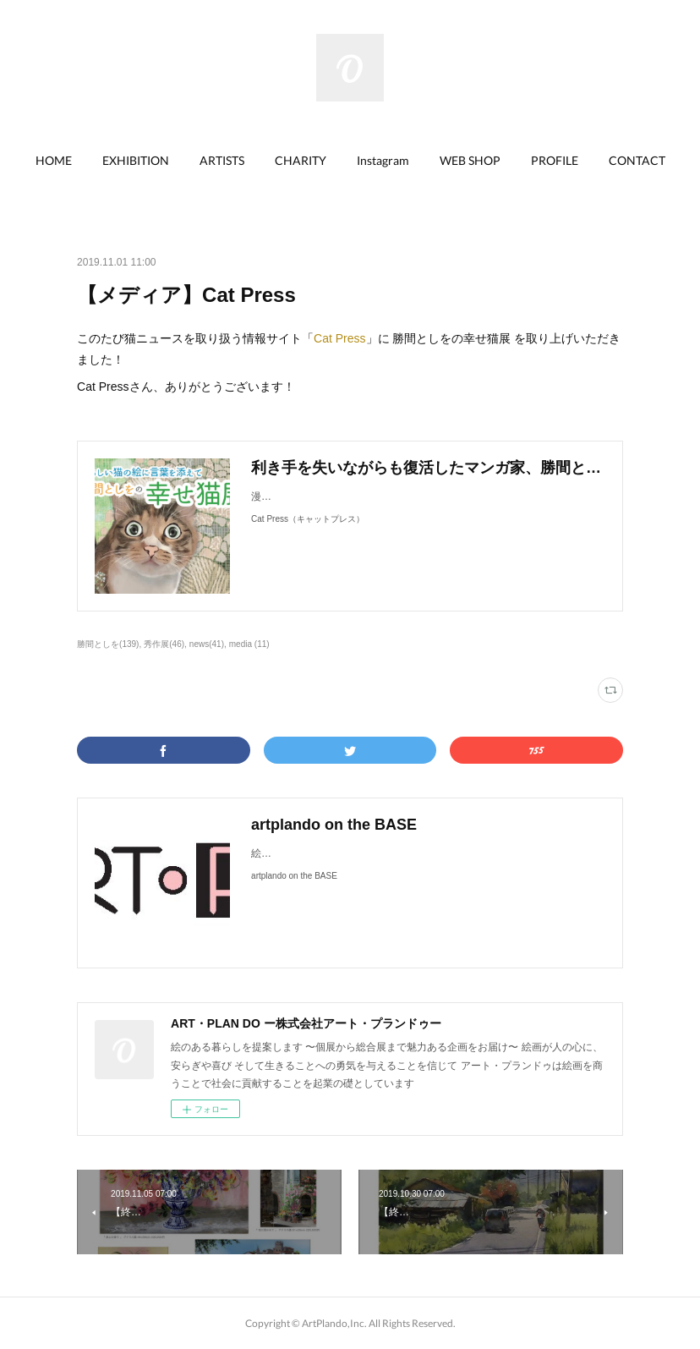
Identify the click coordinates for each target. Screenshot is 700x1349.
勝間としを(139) (108, 644)
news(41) (206, 644)
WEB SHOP (470, 160)
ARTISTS (222, 160)
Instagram (383, 160)
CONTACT (637, 160)
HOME (54, 160)
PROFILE (554, 160)
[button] (54, 160)
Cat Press (339, 338)
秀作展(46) (164, 644)
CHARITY (300, 160)
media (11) (249, 644)
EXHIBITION (135, 160)
